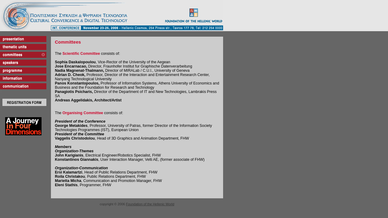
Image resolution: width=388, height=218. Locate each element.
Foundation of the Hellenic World (150, 204)
